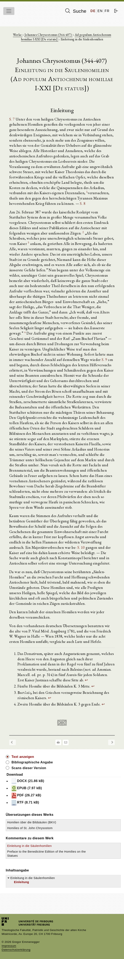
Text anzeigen (22, 756)
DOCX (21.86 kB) (27, 781)
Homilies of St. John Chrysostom (30, 828)
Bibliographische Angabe (32, 762)
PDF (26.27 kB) (26, 795)
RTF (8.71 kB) (25, 803)
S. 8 (82, 203)
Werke (17, 35)
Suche (75, 11)
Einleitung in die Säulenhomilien (29, 845)
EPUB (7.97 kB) (26, 788)
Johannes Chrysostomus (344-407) (48, 35)
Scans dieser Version (28, 768)
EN (100, 11)
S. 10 (81, 547)
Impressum (9, 945)
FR (107, 11)
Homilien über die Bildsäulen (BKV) (31, 822)
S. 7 (12, 119)
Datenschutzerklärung (16, 949)
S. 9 (104, 359)
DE (93, 11)
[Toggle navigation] (8, 11)
